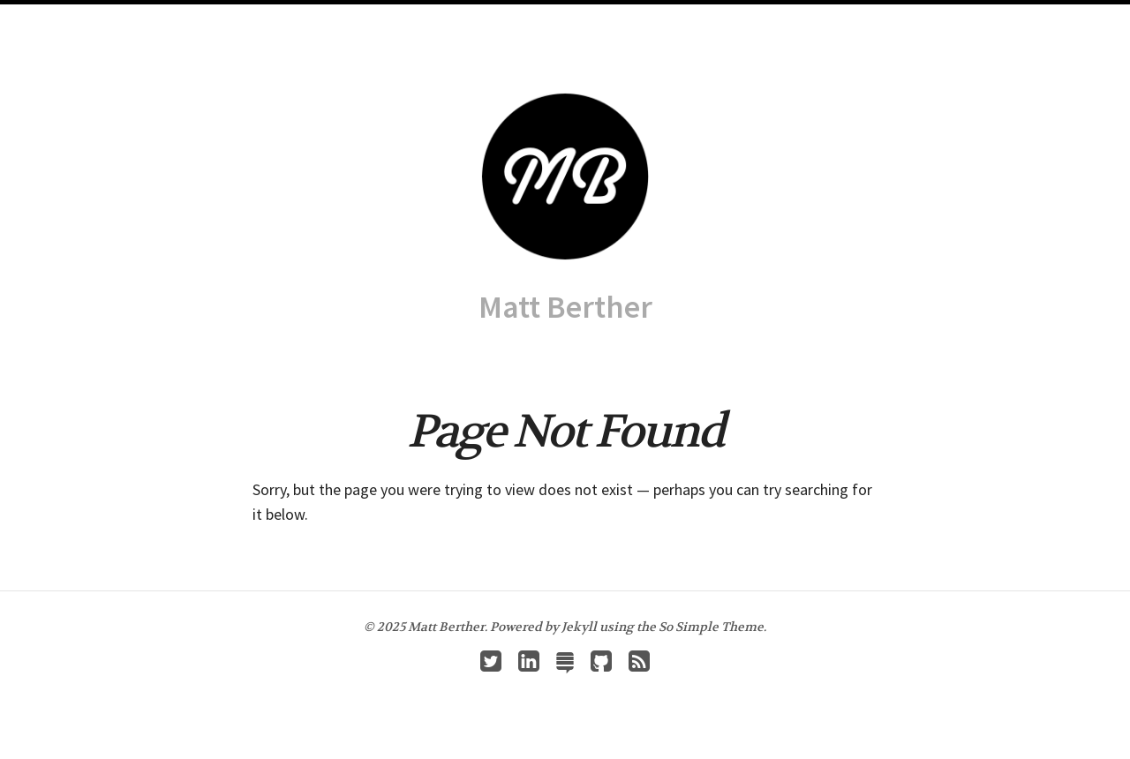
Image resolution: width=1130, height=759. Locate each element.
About (557, 18)
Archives (496, 18)
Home (437, 18)
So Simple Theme (711, 627)
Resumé (613, 18)
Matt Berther (565, 307)
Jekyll (579, 627)
